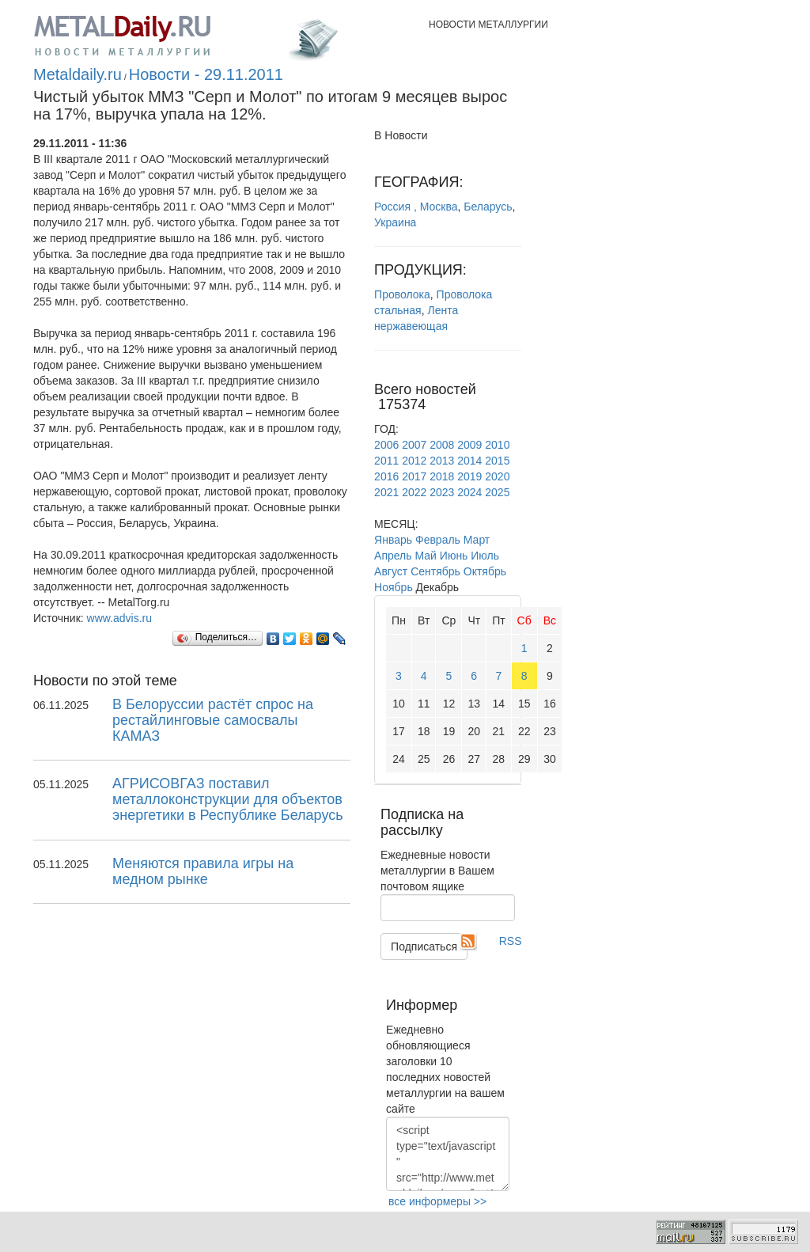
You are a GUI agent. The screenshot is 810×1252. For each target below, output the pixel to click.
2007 (414, 444)
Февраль (437, 539)
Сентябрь (435, 571)
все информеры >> (437, 1201)
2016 (386, 476)
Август (390, 571)
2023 (442, 492)
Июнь (454, 555)
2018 (442, 476)
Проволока (402, 294)
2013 (442, 460)
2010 (497, 444)
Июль (485, 555)
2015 (497, 460)
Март (477, 539)
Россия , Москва (415, 206)
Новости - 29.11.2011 (206, 74)
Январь (393, 539)
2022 (414, 492)
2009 (469, 444)
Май (425, 555)
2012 (414, 460)
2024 (469, 492)
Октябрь (485, 571)
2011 (386, 460)
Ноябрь (393, 587)
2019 (469, 476)
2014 (469, 460)
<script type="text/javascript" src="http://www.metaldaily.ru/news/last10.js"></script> (447, 1154)
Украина (395, 222)
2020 (497, 476)
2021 (386, 492)
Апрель (393, 555)
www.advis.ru (119, 618)
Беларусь (488, 206)
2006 (386, 444)
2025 (497, 492)
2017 (414, 476)
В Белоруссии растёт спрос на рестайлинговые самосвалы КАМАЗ (212, 720)
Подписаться (424, 946)
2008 (442, 444)
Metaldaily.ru (77, 74)
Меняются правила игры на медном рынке (202, 871)
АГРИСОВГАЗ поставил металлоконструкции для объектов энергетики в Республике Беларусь (227, 799)
